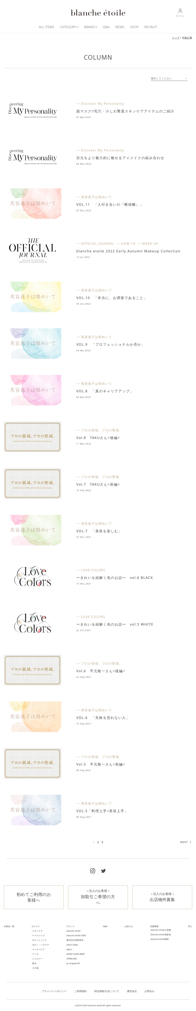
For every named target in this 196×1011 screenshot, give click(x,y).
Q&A (106, 27)
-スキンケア (37, 930)
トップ (176, 37)
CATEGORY (68, 27)
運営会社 (132, 991)
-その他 (34, 967)
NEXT (184, 842)
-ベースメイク (38, 935)
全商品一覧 (9, 926)
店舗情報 (154, 926)
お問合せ (149, 991)
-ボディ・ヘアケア (40, 944)
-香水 (33, 963)
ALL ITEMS (46, 27)
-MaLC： (70, 949)
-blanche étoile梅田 (159, 939)
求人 (190, 926)
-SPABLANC (71, 958)
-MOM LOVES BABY (75, 953)
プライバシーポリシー (54, 991)
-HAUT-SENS (72, 944)
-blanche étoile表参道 (160, 934)
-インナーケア (38, 949)
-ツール (34, 953)
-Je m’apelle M (73, 963)
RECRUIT (150, 27)
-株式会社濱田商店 (75, 940)
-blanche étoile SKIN (76, 935)
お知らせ (129, 926)
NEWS (119, 27)
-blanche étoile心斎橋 (160, 929)
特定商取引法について (106, 991)
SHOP (134, 27)
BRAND (89, 27)
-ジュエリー (37, 958)
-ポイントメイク (39, 940)
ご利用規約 (80, 991)
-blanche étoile (73, 930)
